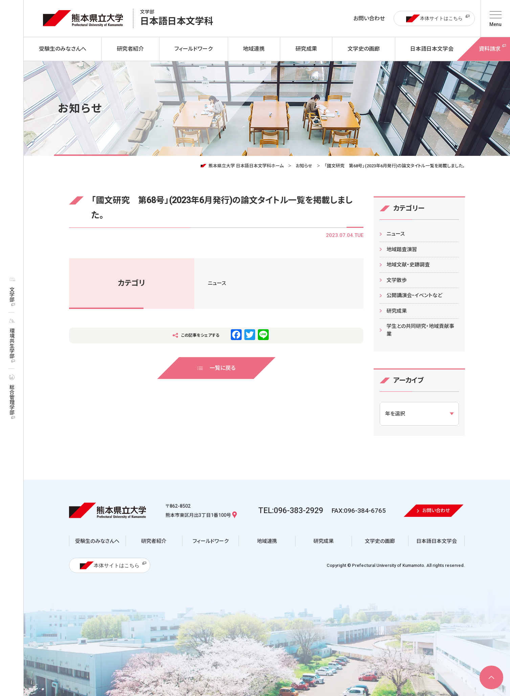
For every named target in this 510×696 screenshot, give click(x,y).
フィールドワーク (210, 541)
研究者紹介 (154, 541)
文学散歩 (396, 280)
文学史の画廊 (380, 541)
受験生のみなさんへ (97, 541)
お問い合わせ (369, 18)
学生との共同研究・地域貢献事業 (420, 330)
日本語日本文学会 (436, 541)
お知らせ (304, 165)
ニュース (217, 283)
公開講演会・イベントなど (414, 295)
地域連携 (267, 541)
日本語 (176, 18)
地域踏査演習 (401, 249)
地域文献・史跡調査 (408, 265)
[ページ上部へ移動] (491, 677)
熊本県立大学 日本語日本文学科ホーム (246, 165)
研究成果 (396, 311)
